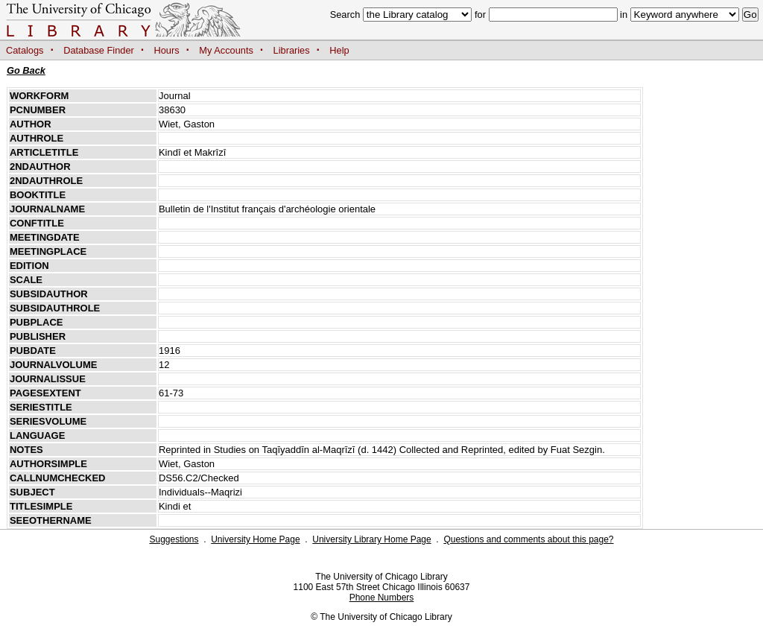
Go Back (26, 70)
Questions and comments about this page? (528, 539)
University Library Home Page (371, 539)
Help (339, 50)
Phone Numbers (381, 597)
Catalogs (25, 50)
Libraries (291, 50)
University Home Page (255, 539)
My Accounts (226, 50)
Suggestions (173, 539)
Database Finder (98, 50)
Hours (167, 50)
